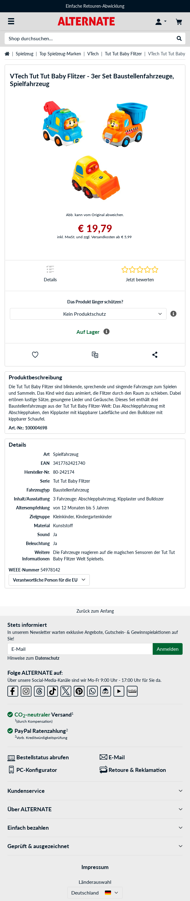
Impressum (95, 866)
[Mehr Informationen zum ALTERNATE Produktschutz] (173, 313)
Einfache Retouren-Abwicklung (95, 6)
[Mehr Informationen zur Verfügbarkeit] (106, 331)
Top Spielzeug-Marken (60, 53)
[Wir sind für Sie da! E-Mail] (141, 757)
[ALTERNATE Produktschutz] (88, 314)
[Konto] (161, 21)
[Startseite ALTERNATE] (86, 21)
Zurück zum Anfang (95, 611)
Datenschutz (47, 658)
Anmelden (168, 649)
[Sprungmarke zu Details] (50, 275)
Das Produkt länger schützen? (95, 301)
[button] (35, 354)
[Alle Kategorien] (11, 21)
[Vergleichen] (95, 354)
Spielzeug (24, 53)
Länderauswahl (95, 882)
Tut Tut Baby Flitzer (123, 53)
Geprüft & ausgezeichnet (95, 846)
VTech (93, 53)
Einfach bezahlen (95, 828)
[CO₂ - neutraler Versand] (40, 714)
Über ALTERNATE (95, 809)
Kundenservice (95, 791)
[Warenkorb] (178, 21)
